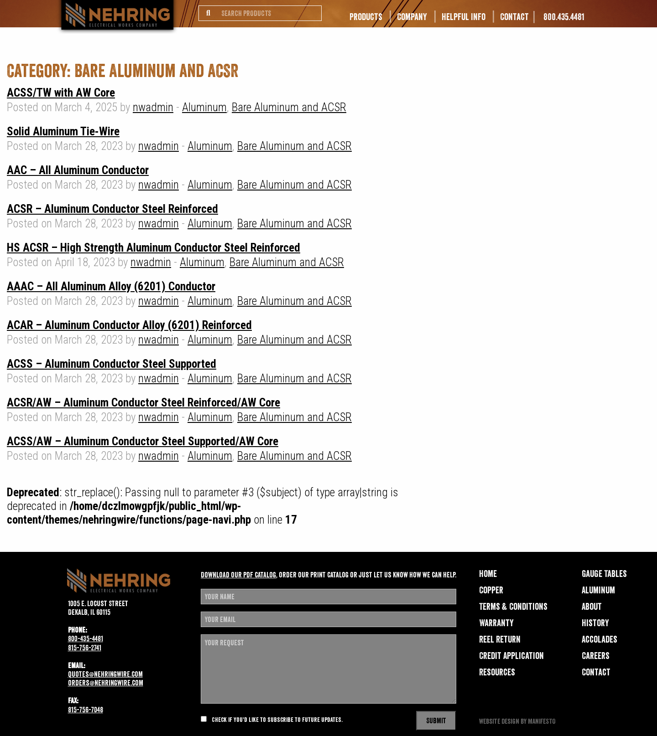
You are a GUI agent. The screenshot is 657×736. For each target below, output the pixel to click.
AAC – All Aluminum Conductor (78, 170)
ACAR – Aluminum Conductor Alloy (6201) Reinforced (129, 325)
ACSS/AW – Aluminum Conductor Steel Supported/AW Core (142, 441)
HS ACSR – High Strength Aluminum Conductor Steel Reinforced (153, 247)
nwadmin (153, 107)
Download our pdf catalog (238, 574)
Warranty (496, 623)
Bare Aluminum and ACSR (289, 107)
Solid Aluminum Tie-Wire (63, 131)
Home (488, 573)
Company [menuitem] (412, 16)
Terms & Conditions (513, 606)
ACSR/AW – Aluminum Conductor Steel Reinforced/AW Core (143, 402)
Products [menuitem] (365, 16)
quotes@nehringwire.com (105, 674)
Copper (491, 590)
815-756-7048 (85, 709)
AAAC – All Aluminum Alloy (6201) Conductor (111, 286)
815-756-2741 (84, 647)
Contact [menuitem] (514, 16)
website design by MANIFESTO (517, 721)
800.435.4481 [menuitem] (563, 16)
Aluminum (204, 107)
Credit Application (511, 655)
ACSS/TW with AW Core (61, 92)
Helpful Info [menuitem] (463, 16)
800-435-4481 (85, 638)
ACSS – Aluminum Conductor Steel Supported (111, 364)
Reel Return (500, 639)
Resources (497, 672)
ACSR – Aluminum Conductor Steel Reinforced (112, 209)
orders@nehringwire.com (105, 682)
